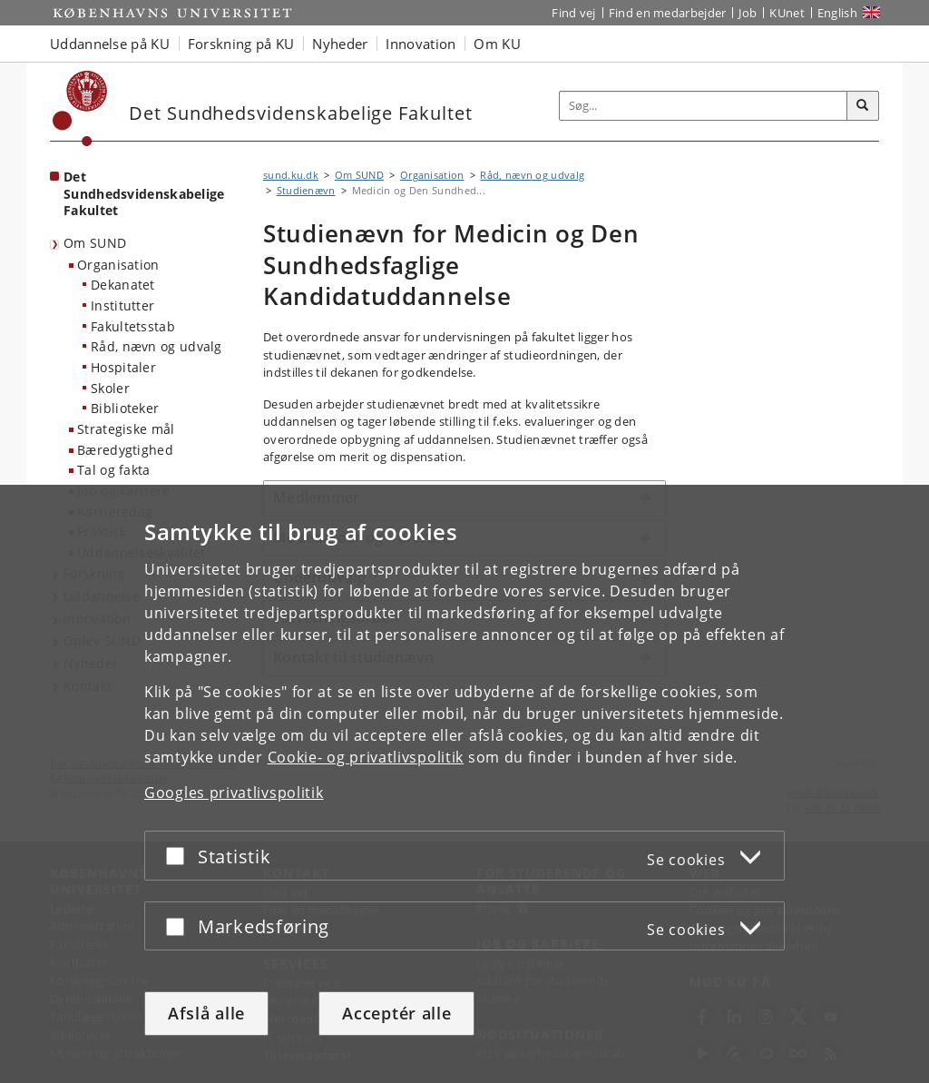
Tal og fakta (114, 469)
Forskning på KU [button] (241, 43)
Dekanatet (123, 284)
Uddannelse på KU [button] (110, 43)
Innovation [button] (420, 43)
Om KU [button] (497, 43)
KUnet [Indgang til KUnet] (787, 13)
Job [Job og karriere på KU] (747, 13)
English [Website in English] (837, 13)
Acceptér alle (396, 1013)
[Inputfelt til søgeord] (703, 106)
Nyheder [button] (339, 43)
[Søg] (862, 106)
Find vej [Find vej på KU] (573, 13)
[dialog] (464, 784)
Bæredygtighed (125, 449)
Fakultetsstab (133, 326)
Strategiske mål (126, 429)
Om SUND (95, 242)
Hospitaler (123, 367)
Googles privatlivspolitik (234, 792)
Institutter (122, 305)
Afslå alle (206, 1013)
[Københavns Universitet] (80, 108)
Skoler (110, 388)
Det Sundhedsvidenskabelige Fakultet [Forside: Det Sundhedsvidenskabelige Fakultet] (144, 193)
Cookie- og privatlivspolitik (366, 757)
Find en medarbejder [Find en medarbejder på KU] (668, 13)
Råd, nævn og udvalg (156, 346)
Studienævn (306, 190)
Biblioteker (125, 408)
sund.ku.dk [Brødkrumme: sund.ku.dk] (290, 175)
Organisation (118, 264)
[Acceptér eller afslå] (179, 856)
